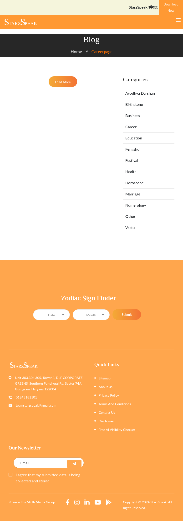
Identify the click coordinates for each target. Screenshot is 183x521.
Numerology (135, 205)
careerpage (101, 51)
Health (131, 171)
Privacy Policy (109, 395)
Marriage (132, 194)
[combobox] (51, 314)
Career (131, 126)
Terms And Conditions (115, 404)
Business (132, 115)
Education (133, 138)
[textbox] (51, 315)
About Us (105, 387)
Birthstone (134, 104)
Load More (63, 82)
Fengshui (132, 149)
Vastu (130, 227)
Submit (127, 314)
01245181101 (26, 397)
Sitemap (105, 378)
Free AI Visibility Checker (117, 430)
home (76, 51)
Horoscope (134, 182)
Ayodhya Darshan (140, 93)
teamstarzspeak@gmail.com (36, 405)
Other (130, 216)
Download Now (171, 7)
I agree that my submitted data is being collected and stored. (44, 477)
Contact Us (107, 412)
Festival (131, 160)
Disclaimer (106, 421)
